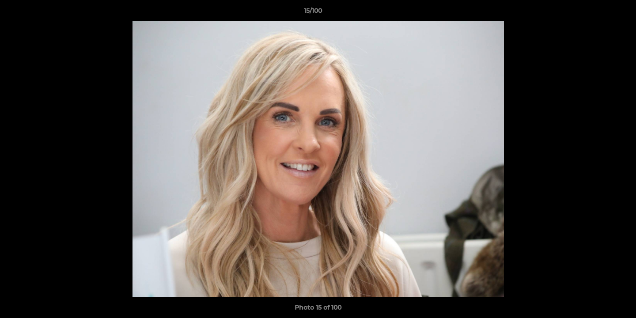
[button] (599, 13)
